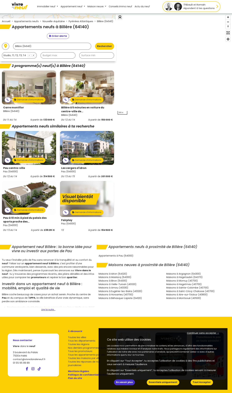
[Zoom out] (228, 22)
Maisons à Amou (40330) (113, 287)
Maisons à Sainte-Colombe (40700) (187, 287)
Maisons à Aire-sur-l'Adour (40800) (187, 294)
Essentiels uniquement (163, 382)
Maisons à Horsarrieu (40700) (116, 294)
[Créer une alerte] (58, 36)
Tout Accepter (202, 382)
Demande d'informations (28, 99)
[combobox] (19, 55)
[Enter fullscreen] (228, 32)
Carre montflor (13, 107)
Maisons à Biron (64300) (113, 280)
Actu (142, 6)
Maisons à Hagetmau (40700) (184, 284)
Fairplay (66, 220)
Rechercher (104, 46)
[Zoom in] (228, 17)
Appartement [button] (72, 6)
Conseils (120, 6)
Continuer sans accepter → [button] (203, 333)
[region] (174, 64)
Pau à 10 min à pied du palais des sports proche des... (25, 220)
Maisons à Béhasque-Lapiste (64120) (120, 298)
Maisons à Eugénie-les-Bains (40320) (120, 291)
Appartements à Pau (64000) (116, 255)
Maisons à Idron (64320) (113, 273)
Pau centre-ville (14, 168)
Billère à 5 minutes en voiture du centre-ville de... (82, 109)
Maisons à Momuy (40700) (182, 280)
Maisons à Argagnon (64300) (183, 273)
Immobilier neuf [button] (46, 6)
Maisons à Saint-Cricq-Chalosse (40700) (190, 291)
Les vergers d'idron (74, 168)
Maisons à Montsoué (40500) (183, 298)
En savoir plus (124, 382)
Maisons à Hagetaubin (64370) (184, 277)
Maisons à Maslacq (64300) (115, 277)
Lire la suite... (48, 309)
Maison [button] (95, 6)
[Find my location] (228, 39)
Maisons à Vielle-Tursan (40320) (117, 284)
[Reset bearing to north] (228, 26)
